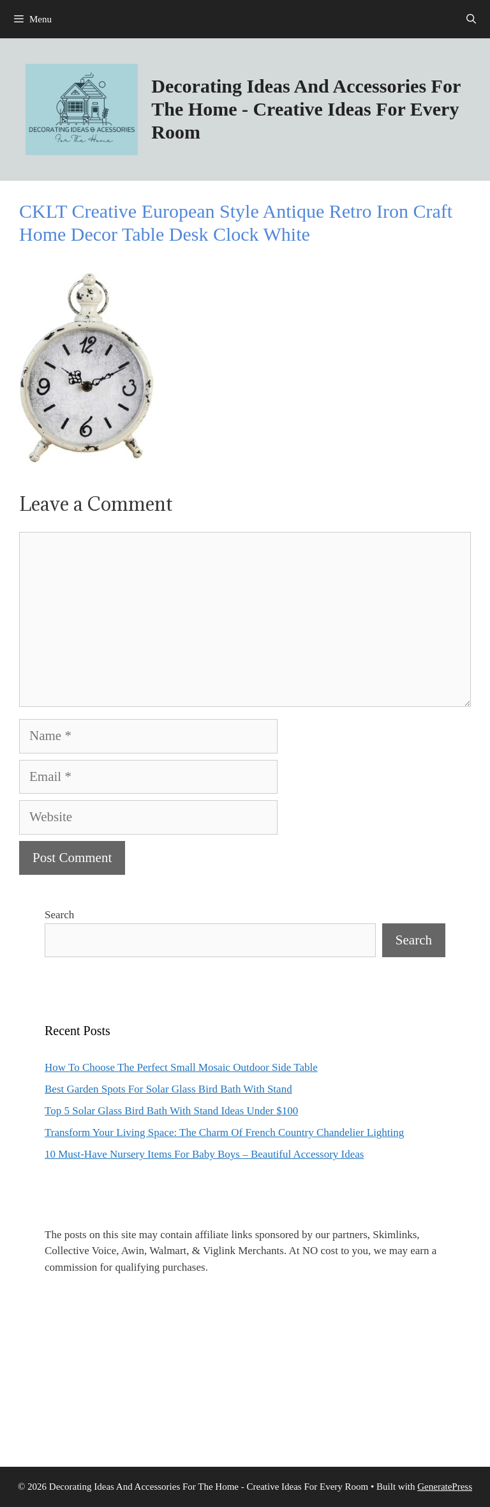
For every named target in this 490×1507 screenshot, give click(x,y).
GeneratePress (444, 1486)
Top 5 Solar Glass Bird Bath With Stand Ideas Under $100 (171, 1111)
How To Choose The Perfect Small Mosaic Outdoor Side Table (181, 1067)
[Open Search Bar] (471, 19)
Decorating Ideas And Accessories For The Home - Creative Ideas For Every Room (305, 108)
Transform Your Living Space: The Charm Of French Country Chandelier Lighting (224, 1132)
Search (59, 915)
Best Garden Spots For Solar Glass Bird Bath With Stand (168, 1089)
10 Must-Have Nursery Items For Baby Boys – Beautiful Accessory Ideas (204, 1154)
